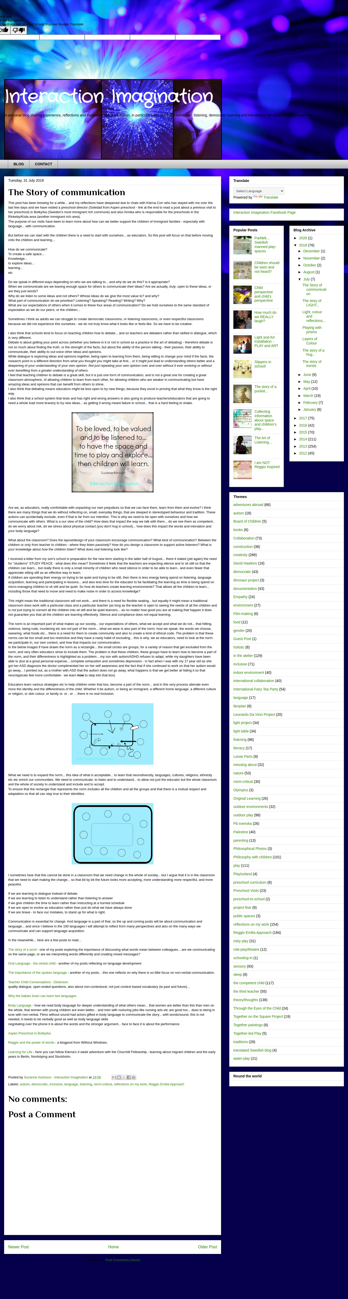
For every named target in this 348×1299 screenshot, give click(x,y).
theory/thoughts (245, 1000)
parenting (240, 840)
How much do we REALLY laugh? (266, 316)
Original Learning (247, 798)
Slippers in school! (263, 364)
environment (243, 605)
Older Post (207, 1247)
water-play (241, 1058)
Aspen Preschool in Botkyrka (29, 1033)
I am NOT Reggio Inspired (267, 465)
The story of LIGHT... (311, 303)
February (311, 402)
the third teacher (246, 991)
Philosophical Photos (250, 849)
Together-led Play (247, 1033)
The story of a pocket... (266, 389)
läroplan (239, 706)
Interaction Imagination (108, 97)
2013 (303, 446)
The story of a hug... (313, 352)
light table (241, 731)
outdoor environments (250, 807)
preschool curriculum (249, 882)
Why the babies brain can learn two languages (42, 996)
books (238, 530)
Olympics (240, 790)
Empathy (240, 597)
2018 (303, 245)
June (307, 375)
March (308, 396)
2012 (303, 453)
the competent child (248, 983)
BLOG (19, 164)
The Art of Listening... (263, 440)
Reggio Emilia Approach (166, 1084)
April (307, 388)
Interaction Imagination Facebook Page (264, 212)
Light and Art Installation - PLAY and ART (266, 341)
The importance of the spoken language (37, 973)
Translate (265, 197)
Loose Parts (243, 756)
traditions (240, 1042)
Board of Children (247, 521)
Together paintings (248, 1025)
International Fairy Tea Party (255, 689)
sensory (239, 966)
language (71, 1084)
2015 (303, 432)
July (307, 279)
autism (25, 1084)
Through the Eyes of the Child (257, 1008)
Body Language (19, 1005)
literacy (239, 748)
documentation (245, 589)
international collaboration (253, 681)
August (309, 272)
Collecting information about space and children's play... (266, 420)
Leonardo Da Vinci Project (254, 714)
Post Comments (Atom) (122, 1260)
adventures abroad (248, 505)
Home (113, 1247)
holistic (238, 647)
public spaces (244, 916)
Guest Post (242, 639)
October (310, 265)
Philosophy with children (252, 857)
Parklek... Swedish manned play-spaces (265, 244)
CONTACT (43, 164)
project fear (242, 907)
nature (238, 773)
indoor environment (248, 672)
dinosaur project (246, 580)
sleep (237, 974)
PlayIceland (242, 874)
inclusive (56, 1084)
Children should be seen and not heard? (267, 267)
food (236, 622)
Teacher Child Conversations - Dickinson (38, 982)
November (312, 258)
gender (239, 631)
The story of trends (311, 364)
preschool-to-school (249, 899)
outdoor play (243, 815)
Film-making (243, 614)
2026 (303, 238)
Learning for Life (20, 1052)
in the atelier (243, 656)
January (310, 409)
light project (242, 723)
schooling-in (243, 958)
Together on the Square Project (258, 1016)
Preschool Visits (246, 891)
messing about (245, 765)
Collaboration (244, 538)
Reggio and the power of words (31, 1042)
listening (86, 1084)
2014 (303, 439)
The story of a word (22, 949)
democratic (39, 1084)
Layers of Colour (309, 341)
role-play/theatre (246, 949)
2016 (303, 425)
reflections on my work (130, 1084)
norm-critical (103, 1084)
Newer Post (18, 1247)
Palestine (240, 832)
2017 (303, 418)
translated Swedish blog (252, 1050)
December (312, 251)
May (307, 382)
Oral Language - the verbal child (32, 963)
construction (243, 547)
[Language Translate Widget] (258, 191)
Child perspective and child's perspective (264, 294)
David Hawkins (245, 563)
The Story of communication (314, 289)
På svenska (242, 823)
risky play (240, 941)
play (236, 865)
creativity (240, 555)
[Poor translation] (18, 30)
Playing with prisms (312, 330)
